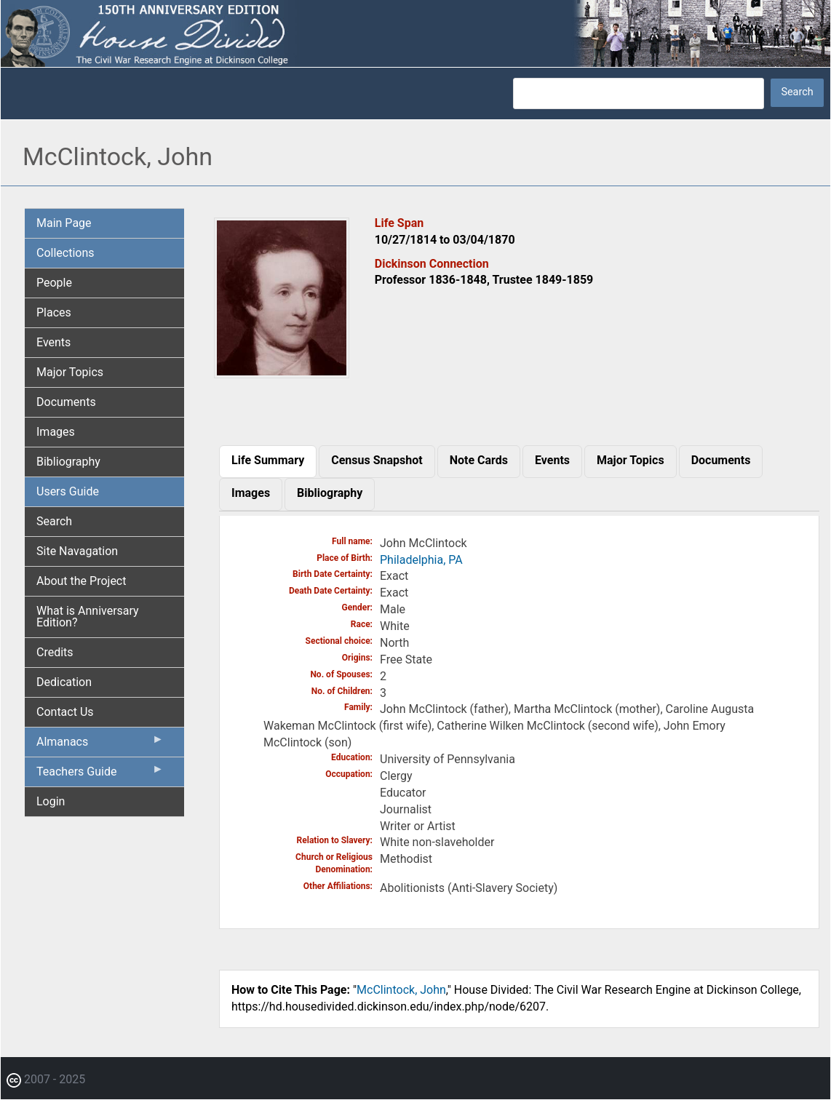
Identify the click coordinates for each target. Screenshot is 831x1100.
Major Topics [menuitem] (69, 372)
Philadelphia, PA (421, 560)
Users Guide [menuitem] (67, 491)
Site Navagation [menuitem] (77, 551)
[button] (281, 373)
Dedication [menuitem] (64, 682)
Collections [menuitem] (65, 253)
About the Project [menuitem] (81, 581)
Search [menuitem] (54, 521)
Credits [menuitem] (54, 652)
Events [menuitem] (53, 342)
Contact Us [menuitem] (65, 712)
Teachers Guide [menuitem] (100, 774)
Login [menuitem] (50, 801)
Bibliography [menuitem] (68, 462)
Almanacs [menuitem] (100, 745)
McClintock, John (401, 990)
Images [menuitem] (55, 432)
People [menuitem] (54, 283)
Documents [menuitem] (66, 402)
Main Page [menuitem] (64, 223)
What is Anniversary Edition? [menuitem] (87, 616)
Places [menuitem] (53, 312)
